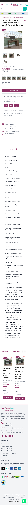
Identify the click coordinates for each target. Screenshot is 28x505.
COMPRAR (14, 90)
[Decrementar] (3, 85)
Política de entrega (6, 446)
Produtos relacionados (11, 352)
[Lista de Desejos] (21, 4)
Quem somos (5, 444)
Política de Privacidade (7, 451)
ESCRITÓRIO (12, 17)
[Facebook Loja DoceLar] (2, 436)
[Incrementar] (8, 85)
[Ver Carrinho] (26, 4)
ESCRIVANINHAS (20, 17)
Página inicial (5, 17)
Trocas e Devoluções (7, 448)
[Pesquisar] (25, 9)
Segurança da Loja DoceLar (8, 453)
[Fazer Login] (7, 5)
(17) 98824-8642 (7, 425)
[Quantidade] (5, 85)
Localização (4, 455)
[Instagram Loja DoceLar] (6, 436)
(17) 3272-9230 (6, 423)
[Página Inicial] (14, 4)
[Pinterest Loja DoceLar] (13, 436)
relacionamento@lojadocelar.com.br (12, 428)
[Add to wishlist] (12, 358)
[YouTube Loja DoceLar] (9, 436)
